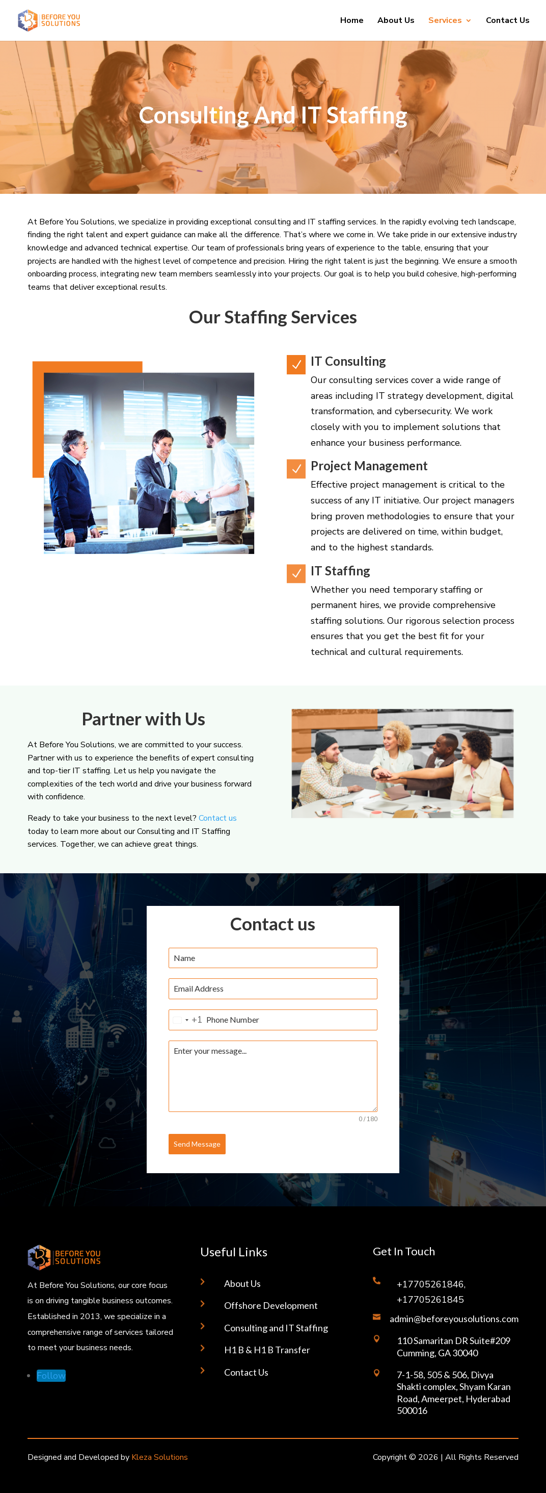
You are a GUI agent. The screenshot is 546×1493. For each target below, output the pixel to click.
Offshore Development (271, 1305)
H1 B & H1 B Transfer (267, 1349)
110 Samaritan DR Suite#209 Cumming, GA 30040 (453, 1346)
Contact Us (508, 21)
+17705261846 (430, 1284)
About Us (396, 21)
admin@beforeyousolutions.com (454, 1318)
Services (445, 21)
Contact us (218, 818)
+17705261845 (430, 1300)
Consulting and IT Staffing (276, 1327)
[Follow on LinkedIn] (51, 1376)
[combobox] (186, 1020)
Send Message (197, 1144)
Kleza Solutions (159, 1457)
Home (352, 21)
